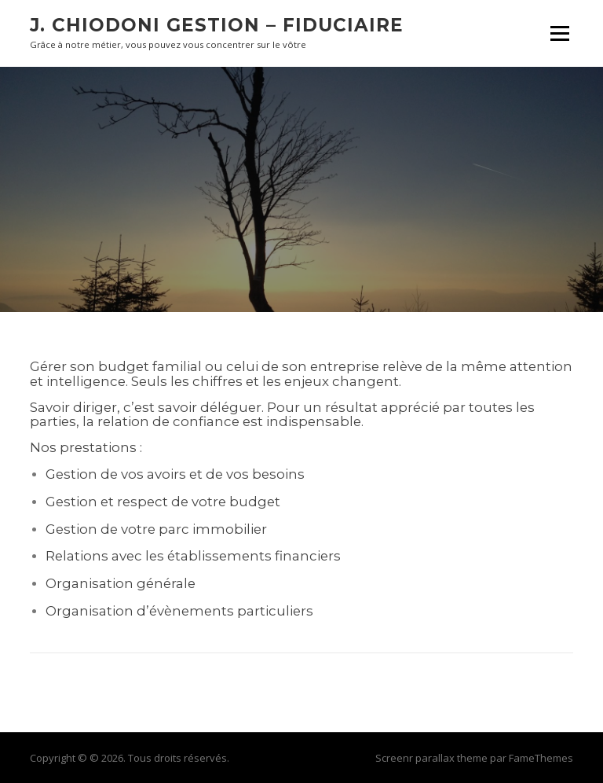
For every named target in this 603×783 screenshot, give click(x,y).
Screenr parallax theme (431, 758)
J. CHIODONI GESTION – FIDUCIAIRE (217, 25)
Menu (559, 33)
